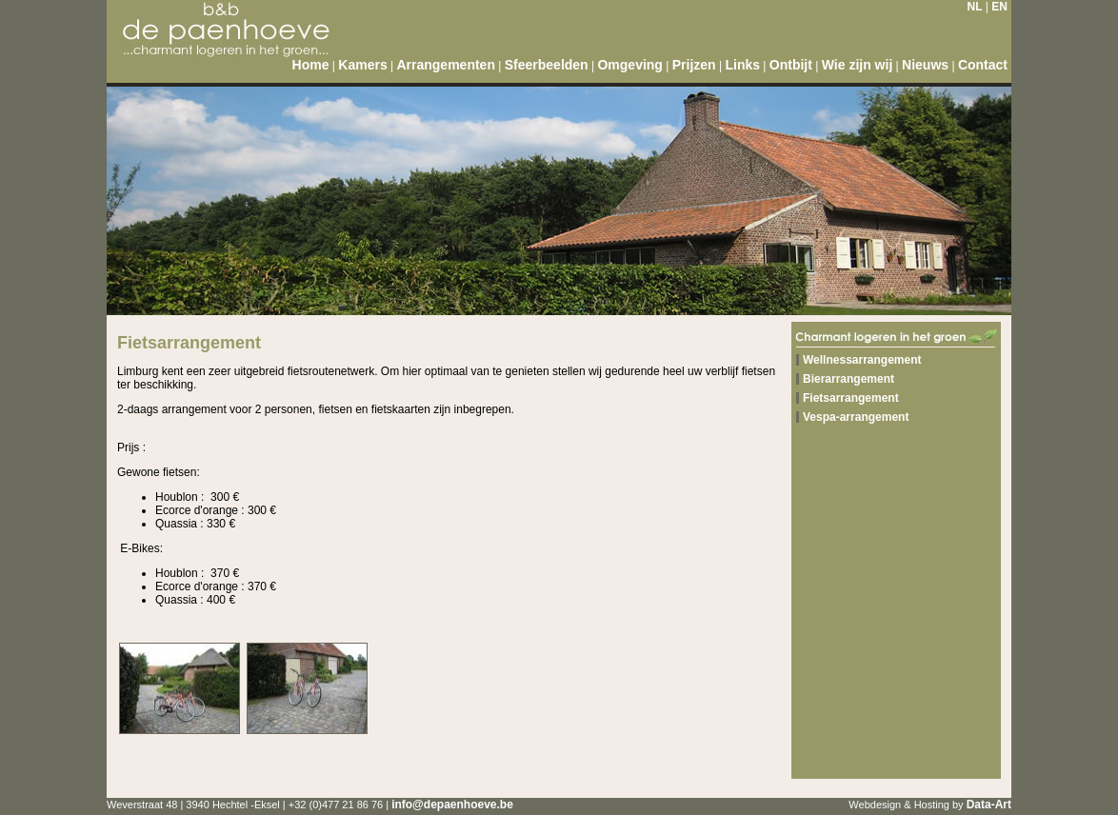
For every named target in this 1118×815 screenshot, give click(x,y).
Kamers (362, 64)
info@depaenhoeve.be (452, 804)
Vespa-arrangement (855, 417)
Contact (983, 64)
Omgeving (629, 64)
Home (310, 64)
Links (742, 64)
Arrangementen (445, 64)
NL (975, 6)
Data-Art (989, 804)
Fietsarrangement (851, 398)
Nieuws (925, 64)
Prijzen (694, 64)
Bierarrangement (848, 379)
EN (999, 6)
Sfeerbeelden (547, 64)
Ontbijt (790, 64)
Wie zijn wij (857, 64)
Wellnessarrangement (862, 360)
